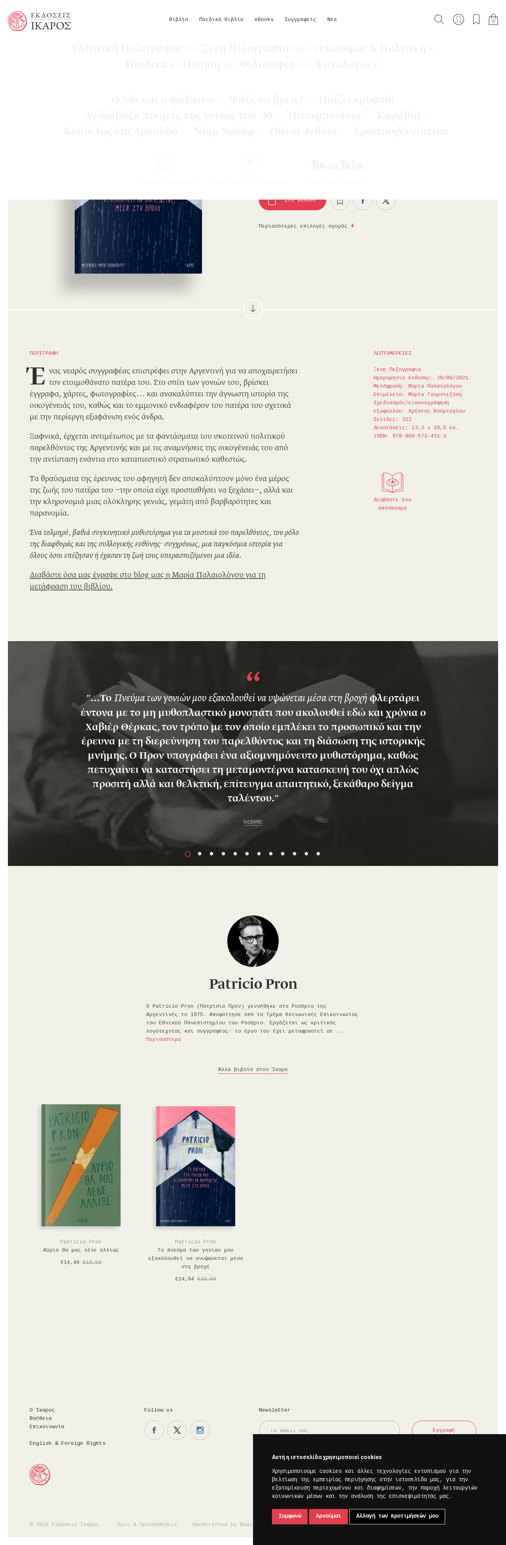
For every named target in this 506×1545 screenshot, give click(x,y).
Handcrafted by (226, 1525)
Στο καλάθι (300, 200)
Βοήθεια (41, 1419)
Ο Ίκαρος (42, 1410)
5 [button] (235, 854)
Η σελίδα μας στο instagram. (200, 1430)
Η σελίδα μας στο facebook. (154, 1430)
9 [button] (283, 854)
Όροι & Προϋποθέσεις (147, 1525)
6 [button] (247, 854)
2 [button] (200, 854)
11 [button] (306, 854)
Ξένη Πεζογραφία (101, 51)
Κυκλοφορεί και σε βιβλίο (367, 172)
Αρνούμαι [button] (328, 1516)
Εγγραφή (444, 1431)
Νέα (332, 20)
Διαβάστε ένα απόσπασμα (393, 504)
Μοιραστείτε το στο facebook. (363, 200)
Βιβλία (178, 20)
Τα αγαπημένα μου (476, 19)
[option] (253, 746)
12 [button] (318, 854)
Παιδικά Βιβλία (221, 20)
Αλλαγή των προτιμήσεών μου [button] (397, 1516)
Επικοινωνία (47, 1427)
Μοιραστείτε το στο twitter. (386, 200)
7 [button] (259, 854)
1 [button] (188, 854)
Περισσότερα (163, 1040)
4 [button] (223, 854)
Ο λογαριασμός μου (458, 19)
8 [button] (271, 854)
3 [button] (211, 854)
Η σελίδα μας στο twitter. (177, 1430)
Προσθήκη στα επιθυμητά (340, 200)
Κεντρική (26, 51)
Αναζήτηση (439, 19)
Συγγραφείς (300, 20)
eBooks (264, 20)
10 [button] (294, 854)
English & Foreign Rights (68, 1444)
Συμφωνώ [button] (290, 1516)
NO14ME (253, 822)
